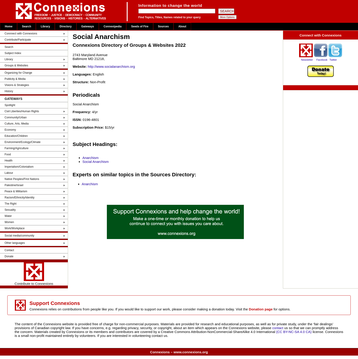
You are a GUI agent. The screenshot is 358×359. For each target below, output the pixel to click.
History (9, 91)
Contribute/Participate (18, 39)
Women (9, 222)
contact (278, 328)
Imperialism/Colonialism (19, 166)
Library (45, 26)
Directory (66, 26)
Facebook (321, 59)
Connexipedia (113, 26)
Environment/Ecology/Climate (22, 142)
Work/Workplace (15, 228)
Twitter (333, 59)
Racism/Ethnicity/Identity (19, 197)
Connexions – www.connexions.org (179, 352)
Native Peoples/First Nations (22, 179)
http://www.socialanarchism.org (111, 66)
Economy (10, 129)
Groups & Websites (16, 65)
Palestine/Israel (14, 185)
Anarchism (90, 158)
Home (8, 26)
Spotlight (10, 105)
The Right (10, 203)
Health (9, 160)
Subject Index (13, 53)
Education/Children (16, 136)
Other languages (15, 243)
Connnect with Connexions (21, 33)
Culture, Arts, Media (17, 123)
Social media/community (19, 235)
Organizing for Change (18, 72)
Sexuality (10, 209)
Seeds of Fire (139, 26)
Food (8, 154)
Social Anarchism (95, 162)
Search (26, 26)
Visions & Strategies (17, 85)
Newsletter (307, 59)
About (182, 26)
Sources (163, 26)
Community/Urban (16, 117)
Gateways (87, 26)
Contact (9, 250)
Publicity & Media (15, 79)
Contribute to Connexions (34, 274)
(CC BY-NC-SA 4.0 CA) (294, 332)
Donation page (261, 309)
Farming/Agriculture (17, 148)
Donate (9, 256)
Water (8, 216)
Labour (9, 172)
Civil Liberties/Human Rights (22, 111)
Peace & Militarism (16, 191)
